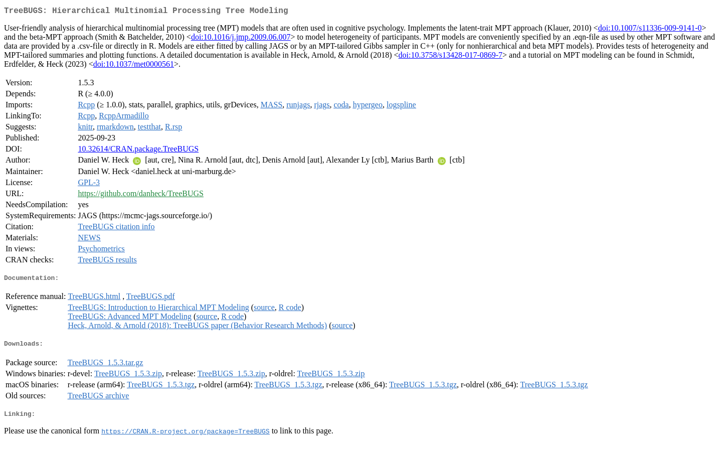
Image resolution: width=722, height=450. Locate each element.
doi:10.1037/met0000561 (133, 66)
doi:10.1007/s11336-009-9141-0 (650, 30)
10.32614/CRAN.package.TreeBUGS (138, 150)
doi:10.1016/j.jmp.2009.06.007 (241, 39)
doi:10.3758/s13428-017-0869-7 (451, 57)
